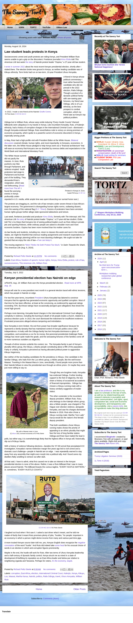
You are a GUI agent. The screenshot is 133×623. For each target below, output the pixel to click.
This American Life (27, 263)
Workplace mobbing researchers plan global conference (110, 275)
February (104, 287)
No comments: (50, 256)
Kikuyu (81, 573)
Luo (6, 576)
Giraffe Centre (45, 112)
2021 (100, 310)
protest (71, 260)
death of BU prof (118, 153)
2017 (100, 325)
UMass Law (61, 27)
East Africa (16, 260)
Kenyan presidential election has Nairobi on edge (40, 278)
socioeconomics (11, 263)
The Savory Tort (21, 12)
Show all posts (64, 37)
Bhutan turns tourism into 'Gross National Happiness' (109, 66)
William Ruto (41, 263)
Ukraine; (115, 142)
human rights (44, 260)
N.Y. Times (40, 209)
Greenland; (103, 144)
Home (10, 27)
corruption (15, 573)
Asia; (121, 142)
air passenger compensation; (110, 152)
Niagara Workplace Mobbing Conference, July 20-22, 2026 (108, 213)
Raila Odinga (48, 576)
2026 (100, 258)
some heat (59, 545)
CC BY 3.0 (82, 193)
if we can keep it (44, 240)
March (103, 283)
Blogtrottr (110, 437)
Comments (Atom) (51, 598)
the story (29, 62)
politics (39, 576)
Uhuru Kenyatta (68, 576)
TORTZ (33, 27)
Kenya (54, 260)
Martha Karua (22, 576)
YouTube (46, 27)
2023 (100, 303)
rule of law (79, 260)
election (34, 573)
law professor (106, 390)
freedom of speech (30, 260)
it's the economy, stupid (62, 561)
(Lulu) (107, 148)
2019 (100, 318)
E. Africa (120, 144)
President (39, 298)
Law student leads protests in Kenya (30, 51)
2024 (100, 299)
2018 (100, 322)
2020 (100, 314)
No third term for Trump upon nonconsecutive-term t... (109, 267)
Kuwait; (108, 142)
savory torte (118, 406)
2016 (100, 329)
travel (57, 576)
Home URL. (107, 443)
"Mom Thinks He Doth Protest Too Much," (43, 245)
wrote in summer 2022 (15, 67)
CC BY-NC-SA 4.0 (20, 114)
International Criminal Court (51, 573)
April (102, 262)
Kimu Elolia (66, 59)
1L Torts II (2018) (101, 461)
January (103, 290)
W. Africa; (112, 144)
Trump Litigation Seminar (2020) (108, 456)
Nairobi (32, 576)
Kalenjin (67, 573)
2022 (100, 306)
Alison (14, 433)
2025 (100, 295)
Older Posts (79, 589)
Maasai (12, 576)
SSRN (21, 27)
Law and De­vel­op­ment (114, 146)
